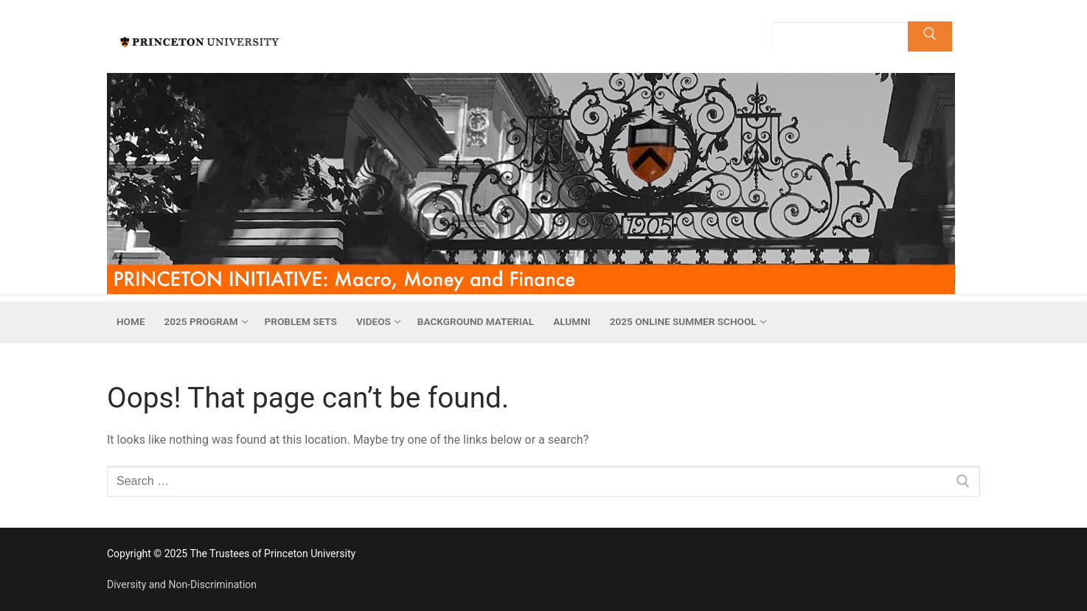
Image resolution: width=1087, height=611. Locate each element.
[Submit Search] (930, 36)
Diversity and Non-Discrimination (182, 584)
